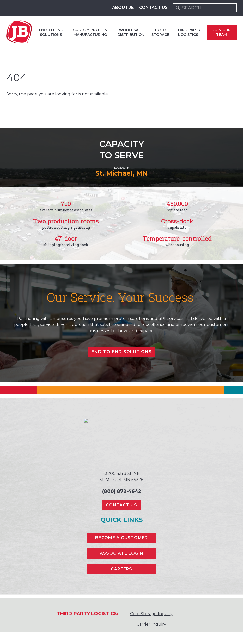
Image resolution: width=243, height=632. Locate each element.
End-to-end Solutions (51, 32)
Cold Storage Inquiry (151, 613)
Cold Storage (160, 32)
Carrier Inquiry (151, 624)
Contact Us (153, 7)
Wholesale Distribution (130, 32)
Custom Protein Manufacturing (90, 32)
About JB (123, 7)
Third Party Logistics (188, 32)
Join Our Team (222, 32)
